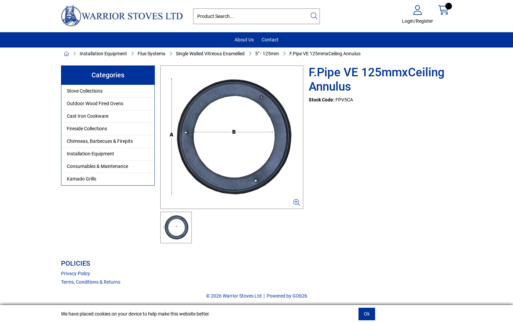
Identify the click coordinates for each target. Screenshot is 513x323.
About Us (244, 39)
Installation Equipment (103, 53)
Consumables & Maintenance (97, 166)
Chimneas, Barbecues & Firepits (100, 141)
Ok (367, 314)
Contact (270, 39)
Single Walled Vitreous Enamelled (210, 53)
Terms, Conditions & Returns (90, 282)
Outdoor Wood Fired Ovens (95, 103)
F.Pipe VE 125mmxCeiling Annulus (325, 53)
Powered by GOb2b (287, 296)
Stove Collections (85, 91)
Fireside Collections (87, 128)
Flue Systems (151, 53)
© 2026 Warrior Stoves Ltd (234, 296)
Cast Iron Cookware (87, 116)
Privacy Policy (75, 273)
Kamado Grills (81, 179)
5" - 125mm (267, 53)
